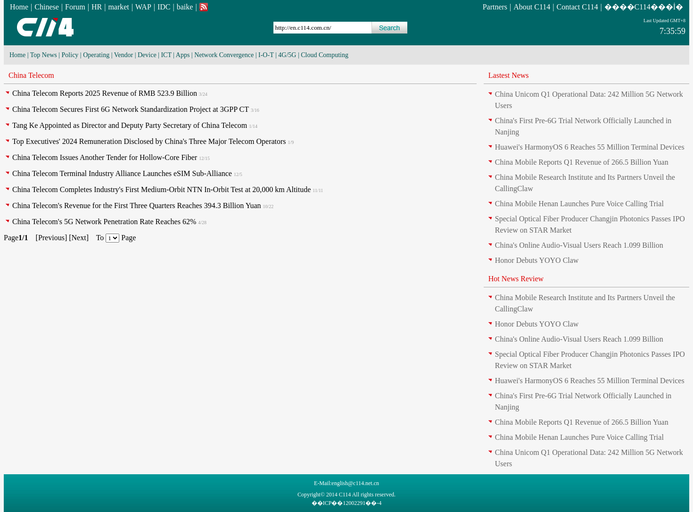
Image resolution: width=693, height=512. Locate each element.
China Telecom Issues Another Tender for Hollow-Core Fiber (104, 157)
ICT (166, 55)
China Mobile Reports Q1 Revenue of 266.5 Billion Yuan (581, 162)
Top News (43, 55)
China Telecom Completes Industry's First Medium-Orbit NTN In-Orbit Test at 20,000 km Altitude (161, 189)
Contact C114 (577, 7)
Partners (495, 7)
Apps (183, 55)
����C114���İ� (643, 7)
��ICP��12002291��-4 (347, 503)
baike (185, 7)
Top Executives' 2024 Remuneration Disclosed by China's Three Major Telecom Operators (149, 141)
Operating (96, 55)
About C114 (531, 7)
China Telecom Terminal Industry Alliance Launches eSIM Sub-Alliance (122, 173)
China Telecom (31, 75)
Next (79, 238)
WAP (143, 7)
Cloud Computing (324, 55)
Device (147, 55)
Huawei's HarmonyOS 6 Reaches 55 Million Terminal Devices (590, 147)
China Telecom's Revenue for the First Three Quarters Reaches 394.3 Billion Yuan (136, 205)
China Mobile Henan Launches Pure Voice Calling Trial (579, 204)
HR (96, 7)
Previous (51, 238)
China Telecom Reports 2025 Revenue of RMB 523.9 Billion (104, 93)
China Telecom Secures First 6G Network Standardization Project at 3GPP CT (130, 109)
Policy (70, 55)
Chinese (46, 7)
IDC (164, 7)
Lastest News (508, 75)
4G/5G (287, 55)
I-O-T (265, 55)
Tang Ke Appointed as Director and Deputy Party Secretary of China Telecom (129, 125)
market (118, 7)
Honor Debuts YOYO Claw (537, 260)
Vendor (123, 55)
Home (19, 7)
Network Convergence (224, 55)
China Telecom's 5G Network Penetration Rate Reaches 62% (104, 222)
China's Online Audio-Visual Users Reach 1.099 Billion (579, 245)
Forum (75, 7)
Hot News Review (516, 279)
